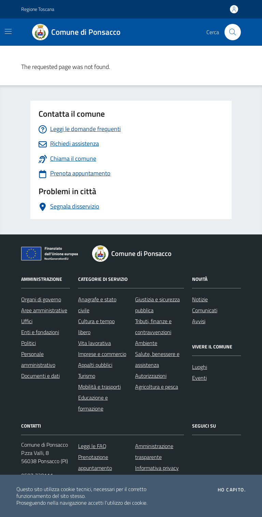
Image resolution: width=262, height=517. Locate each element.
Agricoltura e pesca (156, 387)
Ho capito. (232, 489)
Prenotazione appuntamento (95, 462)
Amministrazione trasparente (154, 451)
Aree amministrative (44, 310)
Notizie (200, 299)
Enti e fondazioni (40, 332)
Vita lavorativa (94, 343)
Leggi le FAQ (92, 446)
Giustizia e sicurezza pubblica (157, 304)
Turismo (86, 376)
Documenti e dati (40, 376)
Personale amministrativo (38, 359)
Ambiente (146, 343)
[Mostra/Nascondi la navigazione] (8, 31)
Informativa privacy (157, 468)
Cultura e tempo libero (96, 326)
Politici (28, 343)
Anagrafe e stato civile (97, 304)
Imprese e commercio (102, 354)
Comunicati (204, 310)
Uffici (26, 321)
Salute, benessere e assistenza (157, 359)
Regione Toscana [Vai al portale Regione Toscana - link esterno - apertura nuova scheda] (37, 9)
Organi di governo (41, 299)
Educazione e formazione (93, 403)
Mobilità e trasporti (99, 387)
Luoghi (199, 367)
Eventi (199, 378)
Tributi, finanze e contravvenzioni (153, 326)
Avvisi (198, 321)
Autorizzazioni (150, 376)
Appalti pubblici (95, 365)
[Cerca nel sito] (232, 32)
